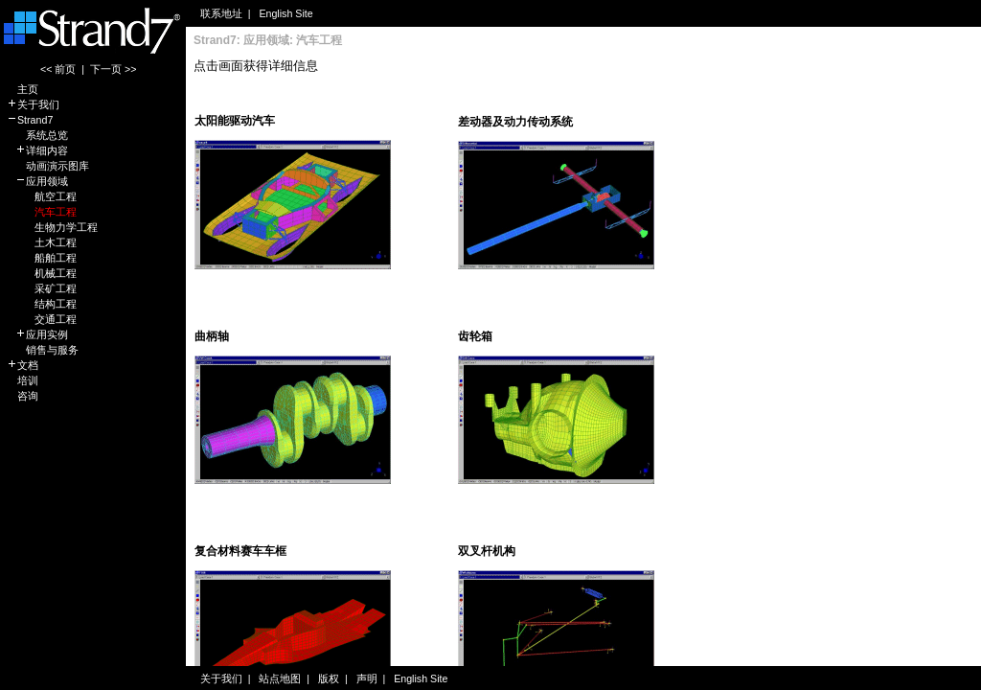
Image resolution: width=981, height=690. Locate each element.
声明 (366, 678)
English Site (285, 13)
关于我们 (33, 104)
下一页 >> (113, 69)
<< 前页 (58, 69)
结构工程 (42, 304)
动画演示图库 (48, 166)
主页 (22, 89)
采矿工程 (42, 288)
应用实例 (37, 334)
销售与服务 (43, 350)
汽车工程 (42, 212)
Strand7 (30, 120)
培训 (22, 380)
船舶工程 (42, 258)
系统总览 (37, 135)
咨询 (22, 396)
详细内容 (37, 150)
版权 (328, 678)
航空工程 (42, 196)
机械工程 (42, 273)
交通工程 (42, 319)
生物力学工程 (52, 227)
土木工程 (42, 242)
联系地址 (221, 13)
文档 (22, 365)
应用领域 (37, 181)
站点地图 (280, 678)
